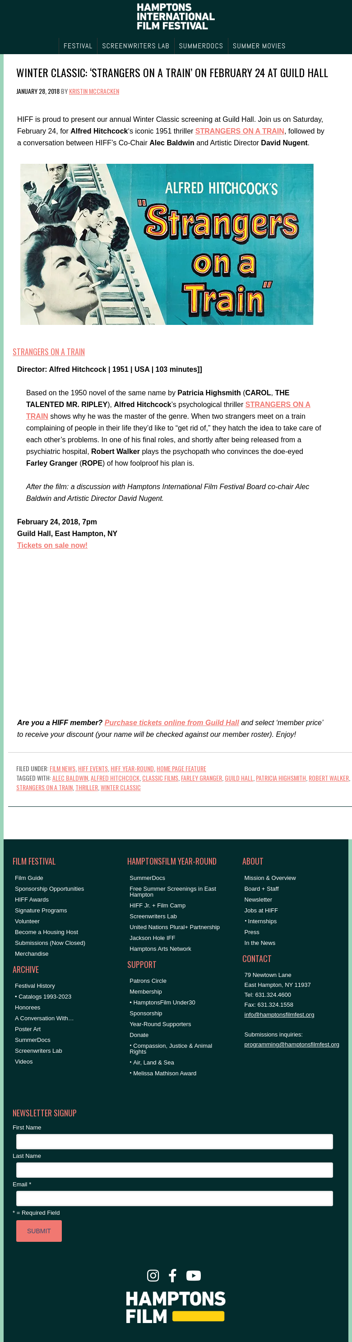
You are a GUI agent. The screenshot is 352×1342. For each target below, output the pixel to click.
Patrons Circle (148, 980)
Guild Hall (239, 777)
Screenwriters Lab (38, 1050)
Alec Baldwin (70, 777)
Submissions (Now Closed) (50, 942)
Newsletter (258, 899)
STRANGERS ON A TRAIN (239, 131)
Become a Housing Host (46, 932)
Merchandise (31, 953)
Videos (24, 1061)
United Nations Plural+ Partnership (175, 927)
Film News (62, 768)
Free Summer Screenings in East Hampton (173, 891)
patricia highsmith (281, 777)
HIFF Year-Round (132, 768)
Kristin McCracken (94, 91)
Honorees (27, 1007)
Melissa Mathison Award (164, 1073)
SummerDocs (33, 1040)
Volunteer (27, 921)
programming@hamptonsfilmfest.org (292, 1044)
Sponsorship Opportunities (49, 888)
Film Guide (29, 878)
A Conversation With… (44, 1018)
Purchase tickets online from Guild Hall (172, 723)
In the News (260, 942)
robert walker (329, 777)
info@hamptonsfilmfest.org (280, 1014)
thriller (86, 787)
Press (252, 932)
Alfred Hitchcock (115, 777)
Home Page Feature (181, 768)
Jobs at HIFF (261, 910)
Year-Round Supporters (160, 1024)
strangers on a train (44, 787)
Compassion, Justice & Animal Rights (171, 1048)
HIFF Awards (32, 899)
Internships (262, 921)
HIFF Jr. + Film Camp (157, 905)
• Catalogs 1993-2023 (43, 996)
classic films (160, 777)
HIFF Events (93, 768)
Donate (139, 1035)
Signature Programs (41, 910)
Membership (146, 991)
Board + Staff (262, 888)
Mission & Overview (270, 878)
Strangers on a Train (49, 351)
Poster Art (28, 1029)
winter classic (121, 787)
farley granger (201, 777)
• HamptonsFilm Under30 (162, 1002)
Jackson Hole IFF (152, 938)
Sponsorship (146, 1013)
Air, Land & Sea (153, 1062)
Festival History (35, 985)
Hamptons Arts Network (160, 948)
